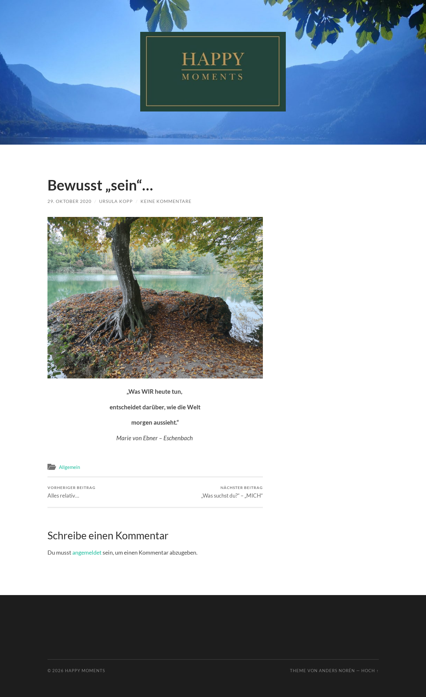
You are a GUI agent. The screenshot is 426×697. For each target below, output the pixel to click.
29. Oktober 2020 (69, 201)
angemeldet (87, 552)
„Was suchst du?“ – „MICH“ (232, 492)
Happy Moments (85, 670)
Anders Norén (337, 670)
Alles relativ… (71, 492)
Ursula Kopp (116, 201)
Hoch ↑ (370, 670)
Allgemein (69, 467)
